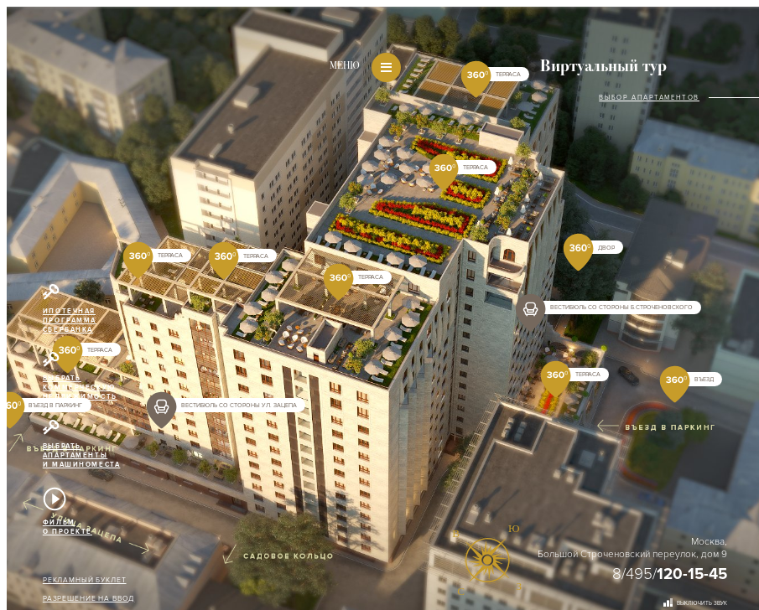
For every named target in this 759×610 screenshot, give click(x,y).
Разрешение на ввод (88, 598)
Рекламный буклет (85, 580)
